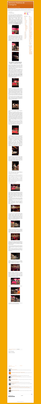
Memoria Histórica (30, 30)
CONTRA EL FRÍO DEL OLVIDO (24, 9)
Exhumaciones (30, 25)
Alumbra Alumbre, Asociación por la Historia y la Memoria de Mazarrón (30, 47)
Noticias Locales (30, 34)
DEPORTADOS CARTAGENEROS (11, 9)
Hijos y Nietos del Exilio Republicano (30, 51)
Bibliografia (30, 18)
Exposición (30, 26)
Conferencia (30, 22)
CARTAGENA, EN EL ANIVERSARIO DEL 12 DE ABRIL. (26, 28)
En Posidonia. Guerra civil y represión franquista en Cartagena (30, 50)
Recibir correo (12, 10)
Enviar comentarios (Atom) (13, 366)
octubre (25, 21)
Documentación (30, 23)
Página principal (18, 8)
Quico (29, 39)
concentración (30, 21)
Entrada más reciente (10, 365)
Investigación (30, 29)
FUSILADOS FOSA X (22, 8)
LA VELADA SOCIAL (26, 30)
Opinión (29, 37)
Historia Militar (30, 27)
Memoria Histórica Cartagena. (30, 32)
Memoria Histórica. (30, 33)
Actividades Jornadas (30, 17)
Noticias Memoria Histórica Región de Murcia (30, 36)
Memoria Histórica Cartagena (30, 31)
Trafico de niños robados (30, 43)
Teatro (29, 42)
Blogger (23, 401)
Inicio (15, 365)
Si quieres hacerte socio (16, 10)
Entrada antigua (21, 365)
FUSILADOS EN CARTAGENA (27, 8)
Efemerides (9, 10)
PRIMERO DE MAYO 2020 (26, 25)
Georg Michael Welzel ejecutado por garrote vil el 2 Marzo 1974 (16, 376)
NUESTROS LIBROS (29, 9)
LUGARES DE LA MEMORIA (17, 9)
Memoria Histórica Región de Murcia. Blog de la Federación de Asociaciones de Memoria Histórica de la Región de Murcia (31, 53)
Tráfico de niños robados (30, 44)
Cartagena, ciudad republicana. (26, 26)
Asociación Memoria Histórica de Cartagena (12, 8)
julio (25, 23)
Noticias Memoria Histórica (30, 35)
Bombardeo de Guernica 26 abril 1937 (14, 369)
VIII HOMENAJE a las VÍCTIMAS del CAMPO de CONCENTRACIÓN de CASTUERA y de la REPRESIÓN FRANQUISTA (20, 387)
